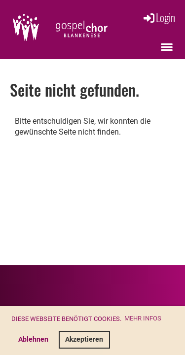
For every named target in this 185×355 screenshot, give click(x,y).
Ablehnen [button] (33, 339)
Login (158, 17)
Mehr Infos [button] (142, 318)
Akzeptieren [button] (84, 339)
